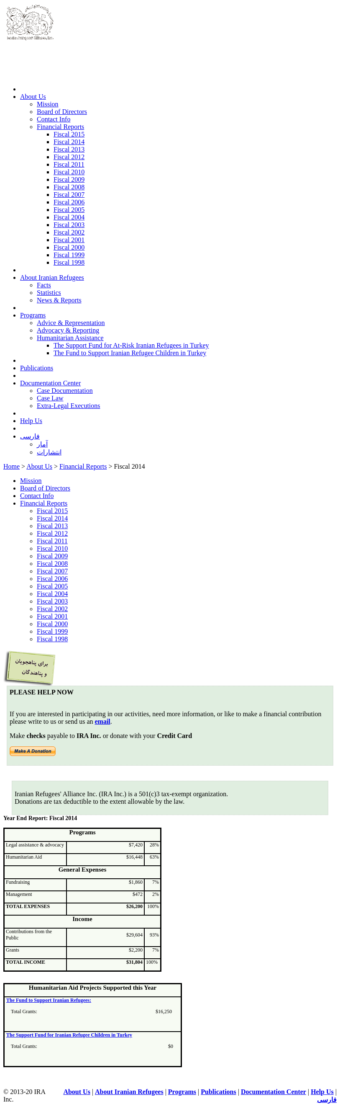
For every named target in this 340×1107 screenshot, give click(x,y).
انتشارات (49, 452)
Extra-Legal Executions (68, 405)
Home (11, 466)
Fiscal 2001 (69, 239)
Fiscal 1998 (69, 262)
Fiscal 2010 (69, 171)
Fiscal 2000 (69, 247)
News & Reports (59, 300)
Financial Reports (60, 126)
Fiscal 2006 (69, 202)
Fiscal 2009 (69, 179)
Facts (44, 285)
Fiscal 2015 (69, 134)
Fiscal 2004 (69, 217)
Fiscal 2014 (69, 141)
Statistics (49, 292)
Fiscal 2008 (69, 187)
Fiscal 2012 (69, 156)
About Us (33, 96)
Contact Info (53, 119)
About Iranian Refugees (52, 277)
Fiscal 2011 (69, 164)
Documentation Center (50, 383)
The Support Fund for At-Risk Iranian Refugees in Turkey (131, 345)
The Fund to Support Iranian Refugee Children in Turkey (130, 352)
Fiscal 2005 (69, 209)
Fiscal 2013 (69, 149)
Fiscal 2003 (69, 224)
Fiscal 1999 (69, 254)
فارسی (30, 436)
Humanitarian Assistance (70, 337)
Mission (48, 104)
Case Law (50, 398)
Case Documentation (65, 390)
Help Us (31, 420)
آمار (42, 444)
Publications (36, 368)
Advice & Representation (71, 322)
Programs (33, 315)
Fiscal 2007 (69, 194)
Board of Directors (62, 111)
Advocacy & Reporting (68, 330)
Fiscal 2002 (69, 232)
